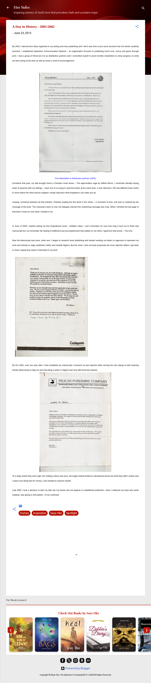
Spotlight (71, 513)
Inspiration (39, 513)
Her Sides (22, 7)
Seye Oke (56, 513)
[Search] (143, 8)
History (24, 513)
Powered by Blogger (75, 668)
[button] (137, 27)
